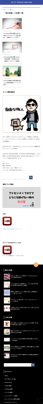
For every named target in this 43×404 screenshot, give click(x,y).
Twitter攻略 (8, 362)
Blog (6, 352)
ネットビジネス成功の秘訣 (12, 376)
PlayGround (8, 359)
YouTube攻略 (8, 366)
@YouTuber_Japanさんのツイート (12, 206)
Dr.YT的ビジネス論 (10, 356)
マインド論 (8, 383)
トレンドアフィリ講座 (11, 372)
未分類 (7, 389)
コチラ (15, 232)
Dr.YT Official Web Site (21, 2)
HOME (21, 398)
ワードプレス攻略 (10, 386)
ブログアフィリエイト (11, 379)
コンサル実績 (8, 369)
